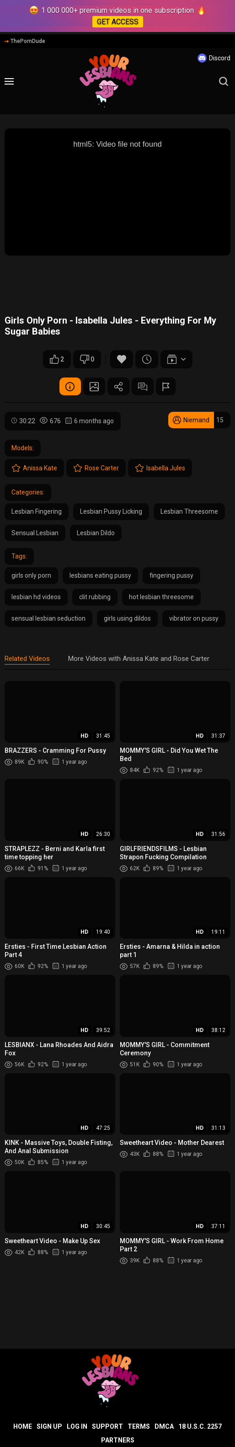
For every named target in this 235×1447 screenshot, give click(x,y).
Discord (214, 58)
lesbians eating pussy (100, 576)
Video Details (68, 386)
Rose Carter (96, 468)
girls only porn (31, 576)
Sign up (49, 1426)
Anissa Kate (34, 468)
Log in (77, 1426)
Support (107, 1426)
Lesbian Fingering (36, 512)
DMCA (164, 1426)
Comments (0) (143, 386)
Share (118, 386)
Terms (139, 1426)
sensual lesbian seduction (48, 618)
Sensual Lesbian (35, 533)
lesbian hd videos (36, 597)
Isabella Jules (160, 468)
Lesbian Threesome (189, 512)
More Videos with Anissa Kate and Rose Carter (138, 658)
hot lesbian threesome (161, 597)
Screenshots (93, 386)
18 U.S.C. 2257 (200, 1426)
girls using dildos (127, 618)
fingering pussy (171, 576)
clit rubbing (95, 597)
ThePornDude (25, 41)
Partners (117, 1440)
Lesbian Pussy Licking (111, 512)
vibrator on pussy (194, 618)
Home (22, 1426)
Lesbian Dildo (96, 533)
